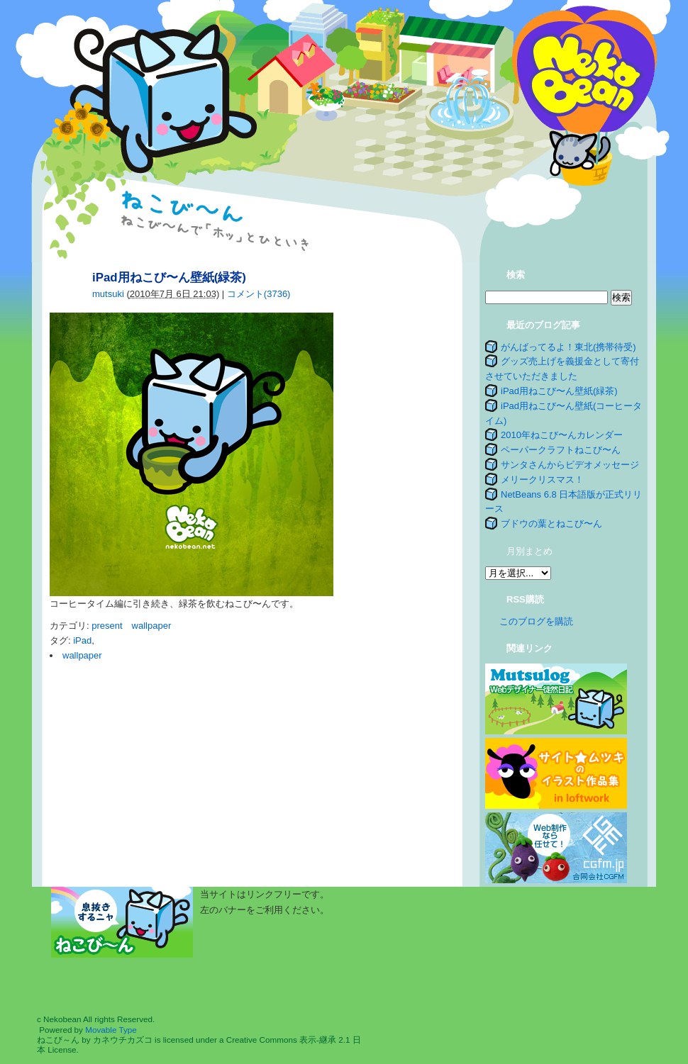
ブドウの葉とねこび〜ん (551, 523)
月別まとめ (529, 551)
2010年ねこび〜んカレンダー (562, 435)
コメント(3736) (259, 294)
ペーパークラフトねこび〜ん (561, 449)
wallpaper (152, 625)
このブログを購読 (536, 621)
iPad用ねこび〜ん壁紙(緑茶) (559, 391)
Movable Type (111, 1029)
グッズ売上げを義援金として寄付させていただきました (562, 368)
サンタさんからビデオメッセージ (570, 464)
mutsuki (108, 294)
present (106, 625)
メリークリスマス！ (542, 479)
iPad (82, 640)
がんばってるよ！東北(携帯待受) (568, 347)
